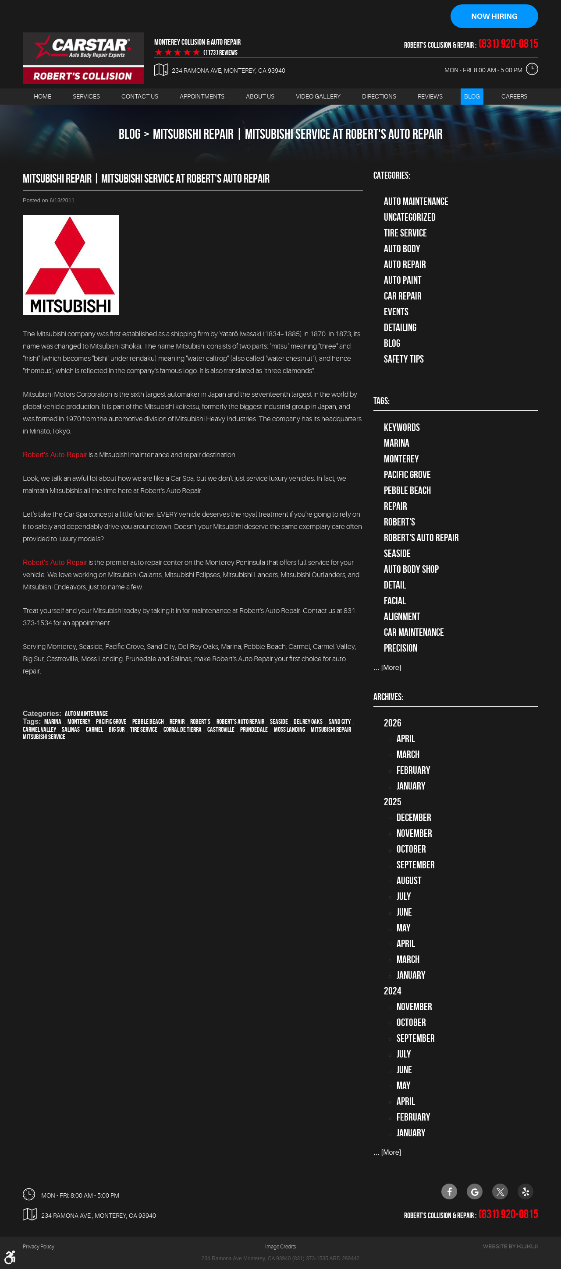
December (414, 818)
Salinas (71, 729)
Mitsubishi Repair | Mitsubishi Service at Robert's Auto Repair (298, 134)
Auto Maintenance (86, 714)
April (406, 739)
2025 (392, 802)
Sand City (340, 722)
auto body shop (411, 569)
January (411, 786)
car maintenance (414, 632)
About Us (260, 96)
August (409, 881)
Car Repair (403, 296)
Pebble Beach (148, 722)
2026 (392, 723)
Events (396, 312)
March (408, 755)
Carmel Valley (39, 729)
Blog (472, 96)
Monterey (78, 722)
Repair (177, 722)
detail (395, 585)
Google (475, 1191)
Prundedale (254, 729)
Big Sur (116, 729)
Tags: (381, 401)
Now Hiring (494, 16)
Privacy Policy (38, 1247)
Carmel (94, 729)
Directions (379, 96)
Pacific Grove (111, 722)
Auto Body (402, 249)
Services (86, 96)
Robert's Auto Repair (55, 455)
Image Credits (280, 1247)
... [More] (387, 668)
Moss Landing (289, 729)
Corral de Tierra (182, 729)
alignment (402, 617)
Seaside (279, 722)
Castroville (220, 729)
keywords (402, 428)
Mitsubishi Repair (331, 729)
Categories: (391, 175)
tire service (405, 233)
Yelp (525, 1191)
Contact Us (139, 96)
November (414, 833)
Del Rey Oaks (308, 722)
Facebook (449, 1191)
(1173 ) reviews (220, 52)
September (416, 865)
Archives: (388, 697)
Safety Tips (404, 359)
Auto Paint (403, 280)
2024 (392, 991)
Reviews (430, 96)
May (404, 928)
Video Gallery (318, 96)
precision (400, 648)
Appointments (202, 96)
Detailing (400, 328)
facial (395, 601)
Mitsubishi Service (44, 737)
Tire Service (143, 729)
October (411, 849)
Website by (510, 1247)
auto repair (405, 265)
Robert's (200, 722)
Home (42, 96)
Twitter (500, 1191)
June (404, 912)
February (413, 770)
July (404, 896)
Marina (52, 722)
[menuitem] (42, 97)
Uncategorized (410, 217)
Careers (514, 96)
